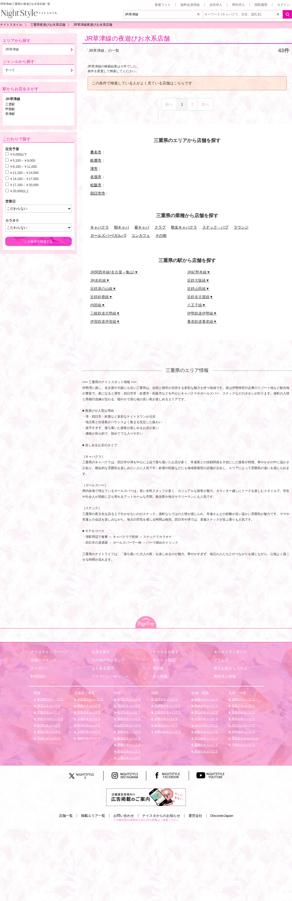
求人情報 (160, 676)
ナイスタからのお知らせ (161, 816)
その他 (160, 235)
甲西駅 (10, 109)
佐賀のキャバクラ (243, 705)
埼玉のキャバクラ (48, 705)
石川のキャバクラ (129, 712)
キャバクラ (99, 227)
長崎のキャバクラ (243, 712)
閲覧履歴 (261, 5)
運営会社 (195, 816)
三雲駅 (10, 104)
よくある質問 (103, 668)
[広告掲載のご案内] (146, 797)
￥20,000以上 (19, 191)
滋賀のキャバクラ (166, 699)
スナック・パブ (215, 227)
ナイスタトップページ (49, 652)
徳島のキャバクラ (206, 731)
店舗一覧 (66, 816)
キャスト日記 (164, 660)
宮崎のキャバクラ (243, 731)
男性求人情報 (225, 676)
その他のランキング (108, 660)
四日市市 (97, 193)
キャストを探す (166, 652)
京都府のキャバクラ (167, 705)
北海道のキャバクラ (90, 699)
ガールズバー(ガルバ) (108, 235)
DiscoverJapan (222, 816)
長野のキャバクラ (129, 731)
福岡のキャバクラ (243, 699)
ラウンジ (241, 227)
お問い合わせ (123, 816)
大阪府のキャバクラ (167, 712)
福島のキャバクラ (88, 738)
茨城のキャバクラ (48, 738)
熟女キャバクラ (184, 227)
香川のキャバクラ (206, 738)
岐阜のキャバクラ (129, 738)
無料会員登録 (190, 5)
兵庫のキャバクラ (166, 718)
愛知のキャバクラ (129, 751)
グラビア (221, 660)
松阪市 (95, 185)
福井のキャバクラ (129, 718)
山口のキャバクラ (206, 725)
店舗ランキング (44, 660)
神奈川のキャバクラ (49, 718)
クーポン (38, 668)
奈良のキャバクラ (166, 725)
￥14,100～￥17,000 (24, 179)
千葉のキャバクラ (48, 712)
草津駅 (10, 114)
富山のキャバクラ (129, 705)
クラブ (160, 227)
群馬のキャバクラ (48, 731)
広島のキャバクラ (206, 718)
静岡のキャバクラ (129, 744)
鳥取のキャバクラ (206, 699)
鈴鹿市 (95, 160)
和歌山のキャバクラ (167, 731)
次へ (205, 104)
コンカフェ (140, 235)
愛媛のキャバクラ (206, 744)
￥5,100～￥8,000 (22, 160)
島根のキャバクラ (206, 705)
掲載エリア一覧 (93, 816)
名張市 (95, 177)
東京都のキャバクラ (49, 699)
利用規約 (38, 676)
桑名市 (95, 152)
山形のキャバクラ (88, 731)
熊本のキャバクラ (243, 718)
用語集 (158, 668)
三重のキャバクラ (129, 757)
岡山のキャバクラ (206, 712)
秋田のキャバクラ (88, 725)
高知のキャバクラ (206, 751)
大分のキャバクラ (243, 725)
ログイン (283, 5)
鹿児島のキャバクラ (244, 738)
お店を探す (101, 652)
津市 (94, 168)
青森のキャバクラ (88, 705)
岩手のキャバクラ (88, 712)
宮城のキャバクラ (88, 718)
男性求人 (238, 5)
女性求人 (215, 5)
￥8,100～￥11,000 (23, 167)
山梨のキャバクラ (129, 725)
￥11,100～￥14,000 (24, 173)
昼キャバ (141, 227)
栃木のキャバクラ (48, 725)
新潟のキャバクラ (129, 699)
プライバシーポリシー (110, 676)
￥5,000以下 (18, 154)
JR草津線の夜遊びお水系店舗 (127, 38)
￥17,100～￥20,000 (24, 185)
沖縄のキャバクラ (243, 744)
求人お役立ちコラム (230, 668)
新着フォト (163, 5)
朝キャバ (121, 227)
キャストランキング (230, 652)
